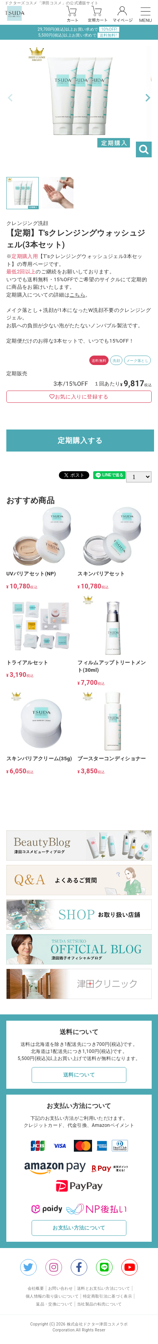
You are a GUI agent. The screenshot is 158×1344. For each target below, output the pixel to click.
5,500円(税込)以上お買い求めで (78, 35)
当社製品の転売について (99, 1304)
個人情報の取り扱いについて (52, 1296)
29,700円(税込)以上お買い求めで (78, 29)
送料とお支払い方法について (103, 1288)
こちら (77, 295)
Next (148, 98)
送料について (79, 1075)
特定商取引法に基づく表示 (107, 1296)
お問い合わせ (60, 1288)
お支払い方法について (79, 1228)
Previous (10, 98)
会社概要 (36, 1288)
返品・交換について (54, 1304)
